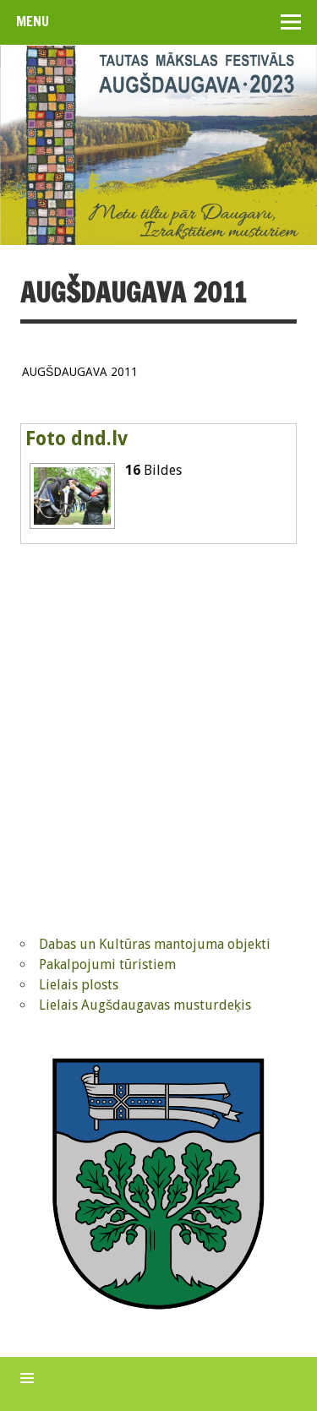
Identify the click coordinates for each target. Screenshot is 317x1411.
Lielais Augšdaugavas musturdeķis (145, 1005)
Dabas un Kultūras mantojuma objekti (155, 944)
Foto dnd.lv (76, 438)
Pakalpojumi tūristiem (107, 964)
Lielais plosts (78, 985)
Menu (32, 21)
